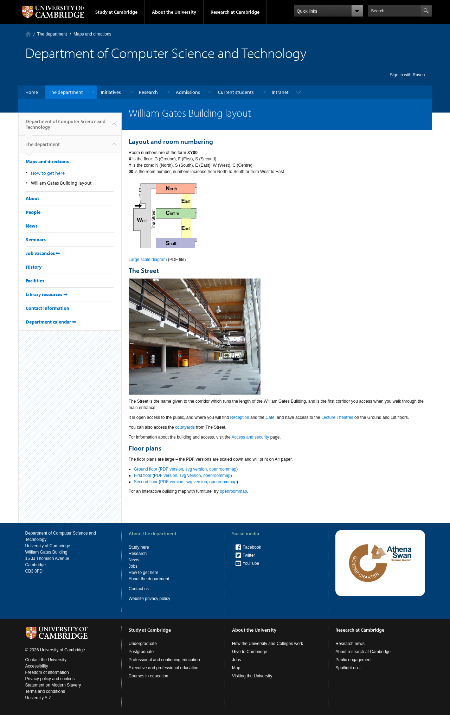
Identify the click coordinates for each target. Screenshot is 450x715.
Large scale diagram (148, 259)
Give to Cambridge (249, 651)
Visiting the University (252, 675)
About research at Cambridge (363, 651)
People (33, 212)
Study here (139, 547)
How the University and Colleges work (267, 643)
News (32, 226)
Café (269, 417)
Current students (236, 92)
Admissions (188, 92)
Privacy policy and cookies (50, 678)
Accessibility (36, 666)
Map (236, 667)
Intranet (280, 92)
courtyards (185, 427)
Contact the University (45, 659)
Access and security (250, 437)
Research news (350, 643)
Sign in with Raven (407, 74)
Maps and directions (92, 34)
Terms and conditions (45, 691)
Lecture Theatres (337, 417)
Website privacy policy (150, 598)
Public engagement (353, 659)
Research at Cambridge (235, 12)
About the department (149, 578)
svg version (196, 469)
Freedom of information (47, 672)
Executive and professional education (164, 667)
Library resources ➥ (47, 294)
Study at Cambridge (116, 12)
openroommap (222, 469)
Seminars (36, 239)
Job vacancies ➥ (43, 253)
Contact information (47, 308)
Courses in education (148, 675)
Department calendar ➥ (51, 322)
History (33, 267)
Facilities (35, 280)
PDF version (171, 469)
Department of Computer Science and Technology (65, 127)
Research (148, 92)
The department (52, 34)
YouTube (251, 563)
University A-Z (38, 697)
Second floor (146, 481)
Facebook (252, 547)
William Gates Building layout (61, 183)
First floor (143, 475)
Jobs (133, 566)
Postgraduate (141, 651)
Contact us (139, 588)
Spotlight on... (348, 667)
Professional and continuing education (164, 659)
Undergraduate (143, 643)
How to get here (48, 173)
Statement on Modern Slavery (53, 685)
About (32, 198)
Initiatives (111, 92)
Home (28, 34)
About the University (174, 12)
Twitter (249, 555)
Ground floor (146, 469)
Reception (239, 417)
